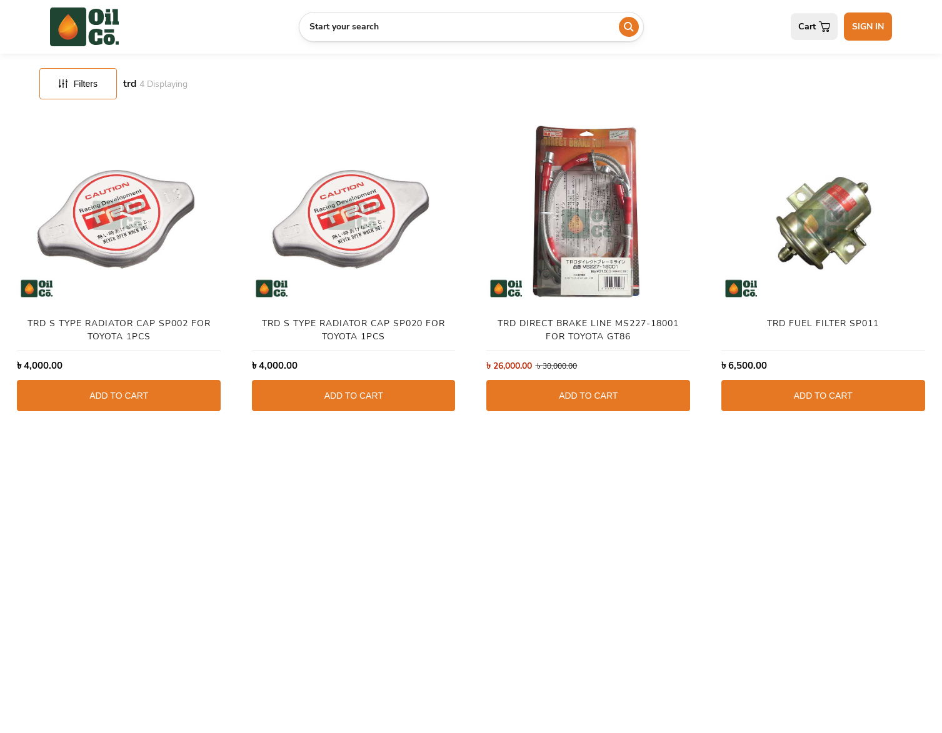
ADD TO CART (118, 396)
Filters (78, 84)
